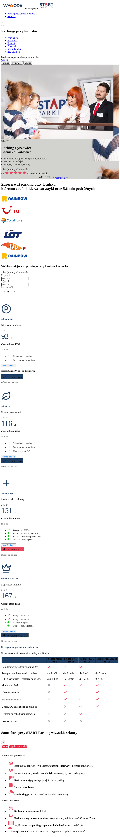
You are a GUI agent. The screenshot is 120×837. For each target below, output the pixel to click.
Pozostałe (12, 46)
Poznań (11, 43)
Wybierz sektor (59, 177)
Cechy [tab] (5, 746)
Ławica (28, 63)
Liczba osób (7, 287)
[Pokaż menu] (2, 22)
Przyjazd (5, 275)
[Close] (3, 742)
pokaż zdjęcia (8, 365)
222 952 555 (13, 51)
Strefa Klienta (14, 49)
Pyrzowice (17, 63)
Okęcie (4, 59)
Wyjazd (5, 281)
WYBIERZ (12, 376)
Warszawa (12, 37)
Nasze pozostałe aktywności (21, 13)
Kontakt (11, 16)
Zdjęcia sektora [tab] (18, 746)
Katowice (12, 40)
